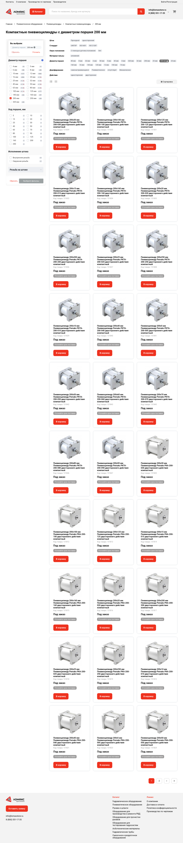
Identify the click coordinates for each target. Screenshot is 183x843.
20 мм (173, 61)
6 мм (95, 61)
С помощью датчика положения (83, 51)
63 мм (87, 61)
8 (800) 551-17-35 (157, 13)
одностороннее (77, 75)
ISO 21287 (93, 45)
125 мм (98, 65)
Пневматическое (98, 70)
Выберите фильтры (31, 181)
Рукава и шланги (120, 808)
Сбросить (15, 52)
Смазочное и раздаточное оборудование (125, 836)
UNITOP (74, 45)
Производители (59, 2)
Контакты (10, 2)
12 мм (106, 65)
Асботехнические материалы (126, 828)
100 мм (114, 65)
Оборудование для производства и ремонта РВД (126, 812)
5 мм (109, 61)
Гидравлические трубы (123, 832)
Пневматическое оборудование (127, 804)
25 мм (155, 61)
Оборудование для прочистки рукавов (126, 818)
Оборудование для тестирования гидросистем (125, 824)
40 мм (116, 61)
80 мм (73, 61)
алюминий (75, 56)
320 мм (131, 61)
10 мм (122, 65)
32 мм (139, 61)
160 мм (73, 65)
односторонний (88, 40)
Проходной (75, 40)
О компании (21, 2)
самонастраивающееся (80, 70)
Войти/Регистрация (169, 2)
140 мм (90, 65)
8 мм (80, 61)
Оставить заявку (16, 808)
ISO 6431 (83, 45)
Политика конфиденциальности (162, 808)
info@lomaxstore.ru (157, 10)
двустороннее (91, 75)
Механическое (125, 70)
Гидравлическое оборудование (127, 801)
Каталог (37, 11)
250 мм (147, 61)
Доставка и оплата (155, 804)
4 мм (123, 61)
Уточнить (36, 52)
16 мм (81, 65)
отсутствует (112, 70)
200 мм (163, 61)
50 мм (102, 61)
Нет (99, 51)
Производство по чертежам (39, 2)
